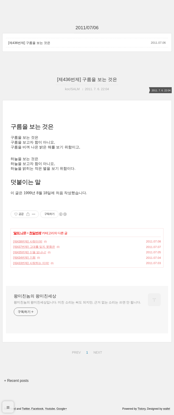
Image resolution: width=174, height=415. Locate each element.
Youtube (50, 408)
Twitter (26, 408)
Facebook (37, 408)
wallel (166, 408)
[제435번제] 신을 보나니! (29, 252)
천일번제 (35, 233)
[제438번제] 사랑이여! (27, 241)
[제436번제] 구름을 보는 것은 (29, 43)
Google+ (61, 408)
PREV (76, 351)
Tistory (142, 408)
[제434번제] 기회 (24, 257)
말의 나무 (20, 233)
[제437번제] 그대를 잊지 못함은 (34, 246)
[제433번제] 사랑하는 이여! (31, 263)
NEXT (97, 351)
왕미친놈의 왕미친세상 (35, 296)
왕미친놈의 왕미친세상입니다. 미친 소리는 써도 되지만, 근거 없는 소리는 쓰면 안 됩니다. (77, 302)
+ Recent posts (16, 381)
